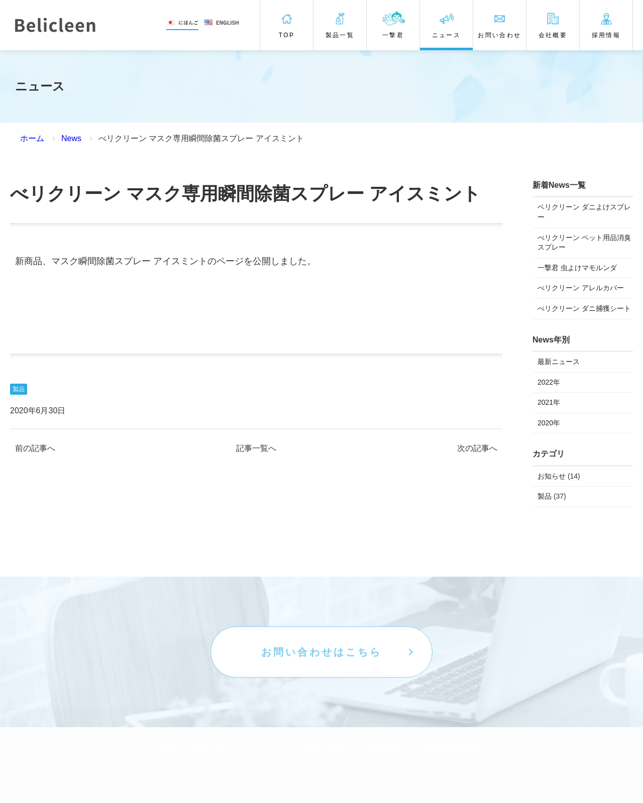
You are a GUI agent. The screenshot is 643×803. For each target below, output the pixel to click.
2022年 (549, 382)
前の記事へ (35, 448)
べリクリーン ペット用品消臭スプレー (584, 243)
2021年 (549, 402)
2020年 (549, 423)
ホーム (32, 138)
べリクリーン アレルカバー (581, 288)
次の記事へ (477, 448)
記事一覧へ (256, 448)
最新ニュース (559, 362)
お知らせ (552, 476)
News (71, 138)
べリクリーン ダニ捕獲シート (584, 308)
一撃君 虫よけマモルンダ (577, 268)
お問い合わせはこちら (321, 679)
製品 (19, 389)
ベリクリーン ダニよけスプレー (584, 212)
